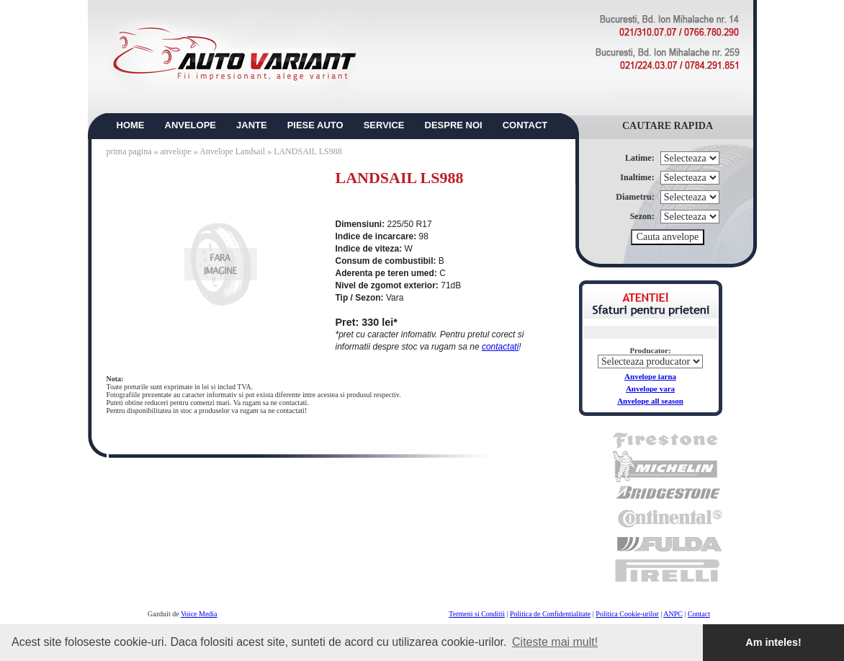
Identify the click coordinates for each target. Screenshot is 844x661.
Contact (699, 614)
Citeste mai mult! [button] (555, 642)
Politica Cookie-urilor (627, 614)
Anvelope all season (650, 400)
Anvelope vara (650, 388)
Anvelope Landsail (232, 151)
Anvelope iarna (650, 376)
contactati (500, 347)
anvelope (176, 151)
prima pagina (129, 151)
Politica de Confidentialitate (550, 614)
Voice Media (199, 614)
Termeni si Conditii (477, 614)
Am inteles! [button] (773, 642)
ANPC (673, 614)
